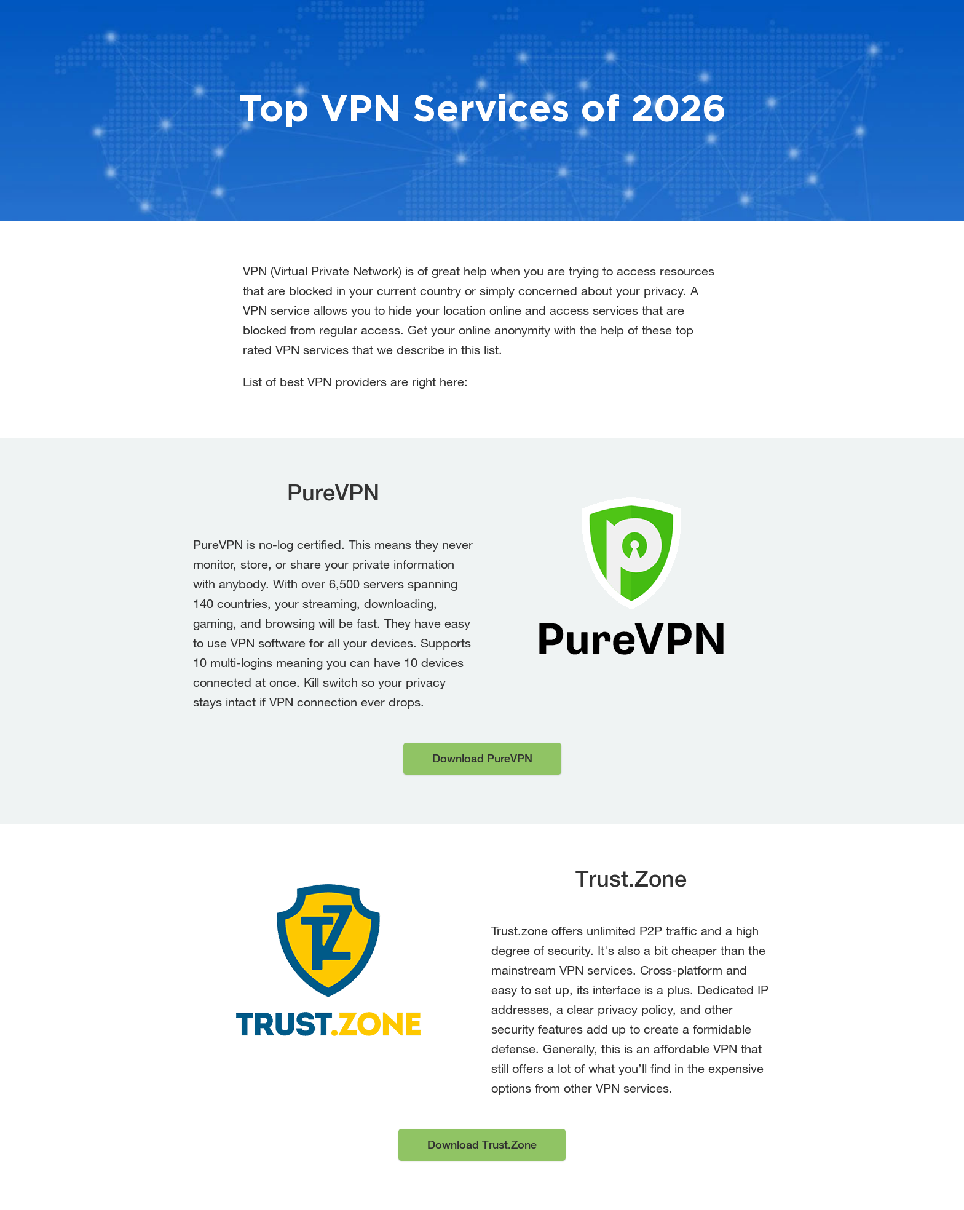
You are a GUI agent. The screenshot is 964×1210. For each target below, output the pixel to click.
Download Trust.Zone (482, 1144)
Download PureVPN (482, 758)
